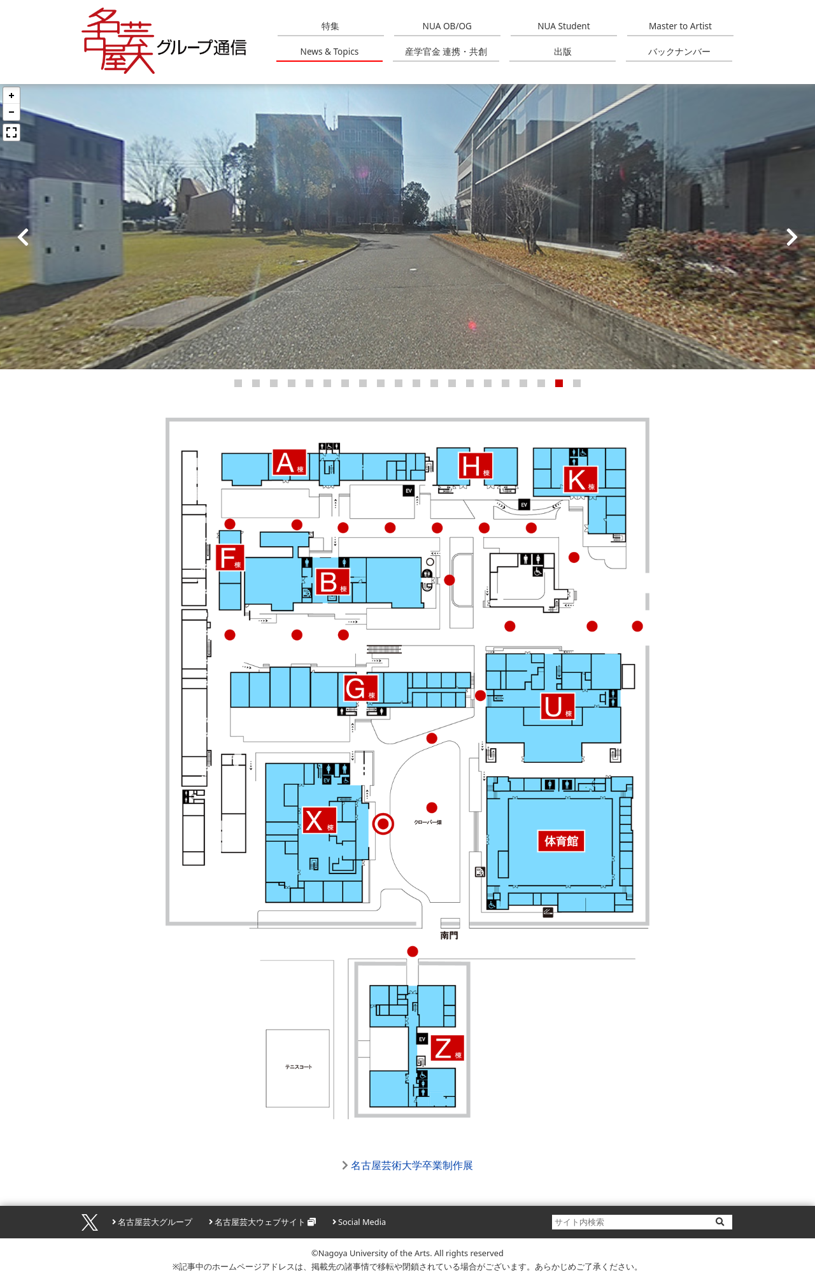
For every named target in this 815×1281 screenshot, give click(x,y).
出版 (563, 51)
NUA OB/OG (447, 26)
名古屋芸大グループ (155, 1222)
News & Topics (330, 51)
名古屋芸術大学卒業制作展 (412, 1165)
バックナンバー (679, 51)
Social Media (362, 1222)
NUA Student (563, 26)
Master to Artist (680, 26)
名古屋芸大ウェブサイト (260, 1222)
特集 (330, 26)
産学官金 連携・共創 (446, 51)
